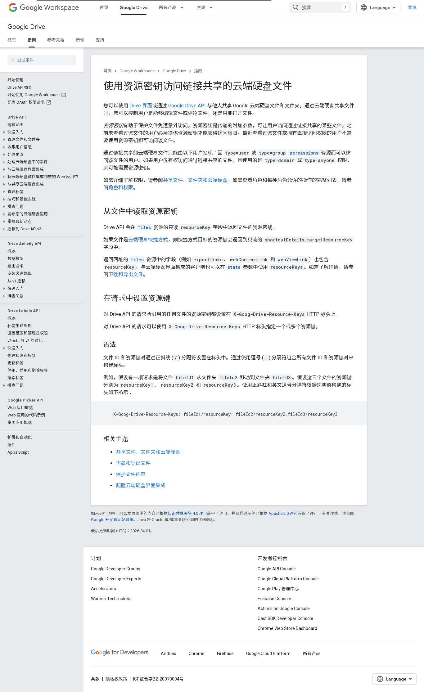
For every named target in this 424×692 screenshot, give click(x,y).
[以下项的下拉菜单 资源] (212, 7)
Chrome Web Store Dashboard (287, 628)
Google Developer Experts (116, 578)
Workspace (49, 7)
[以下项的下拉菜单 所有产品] (183, 7)
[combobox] (320, 7)
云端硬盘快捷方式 (148, 240)
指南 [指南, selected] (31, 40)
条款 (95, 678)
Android (168, 653)
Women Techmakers (111, 598)
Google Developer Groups (115, 568)
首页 (104, 7)
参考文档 (56, 40)
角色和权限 (120, 188)
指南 (198, 71)
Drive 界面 (140, 106)
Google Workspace (137, 71)
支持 (100, 40)
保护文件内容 (131, 474)
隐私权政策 (116, 678)
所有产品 (167, 7)
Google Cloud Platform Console (288, 578)
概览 (11, 40)
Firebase (225, 653)
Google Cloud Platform (268, 653)
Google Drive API (187, 106)
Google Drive (26, 27)
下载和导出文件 (125, 274)
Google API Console (277, 568)
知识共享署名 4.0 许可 (187, 513)
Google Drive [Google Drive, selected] (134, 7)
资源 (201, 7)
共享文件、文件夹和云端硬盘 (195, 180)
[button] (40, 132)
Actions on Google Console (284, 608)
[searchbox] (41, 60)
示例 (80, 40)
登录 (412, 7)
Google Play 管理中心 (278, 588)
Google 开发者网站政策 (112, 519)
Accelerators (103, 588)
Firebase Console (274, 598)
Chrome (197, 653)
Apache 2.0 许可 (283, 513)
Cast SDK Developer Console (285, 618)
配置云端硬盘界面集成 (140, 485)
